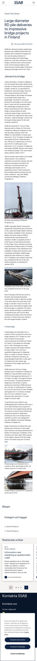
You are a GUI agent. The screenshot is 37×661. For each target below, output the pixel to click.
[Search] (3, 2)
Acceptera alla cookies (17, 640)
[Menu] (33, 2)
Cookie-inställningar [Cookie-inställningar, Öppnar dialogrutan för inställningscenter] (17, 653)
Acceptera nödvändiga (17, 647)
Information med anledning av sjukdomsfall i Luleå (18, 555)
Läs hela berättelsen (13, 577)
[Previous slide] (11, 587)
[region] (17, 637)
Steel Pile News (13, 526)
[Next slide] (26, 587)
